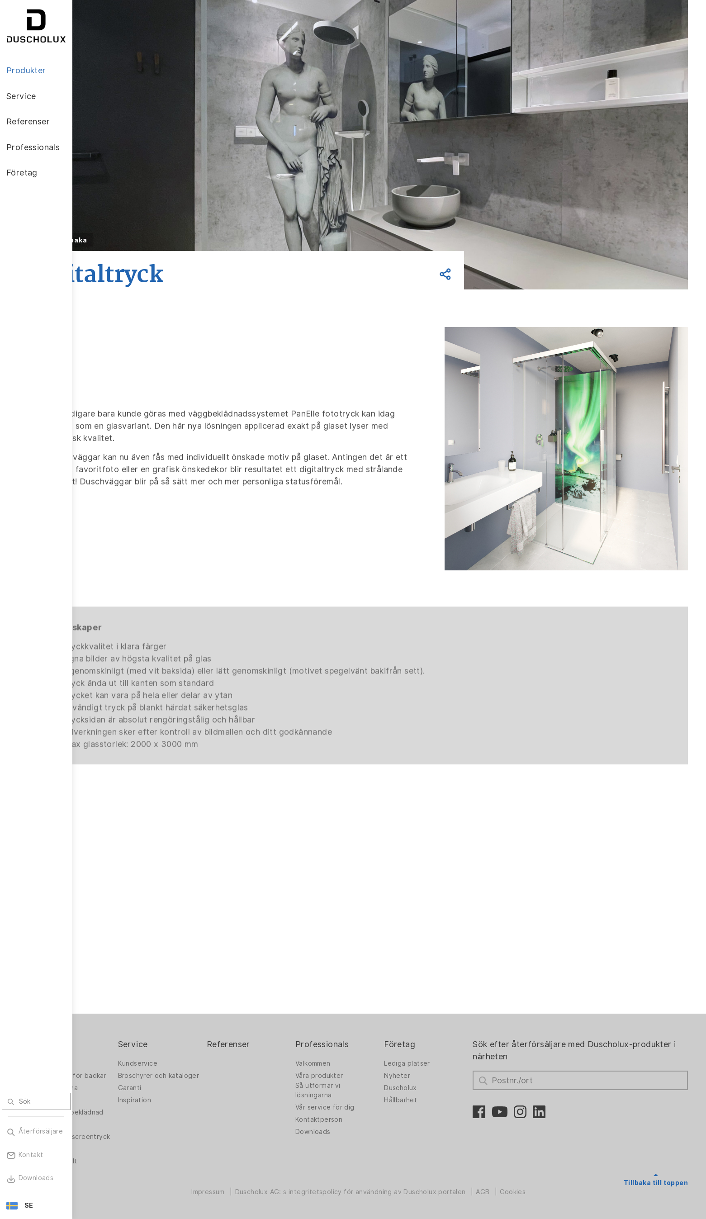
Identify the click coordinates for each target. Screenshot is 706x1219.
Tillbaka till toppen (656, 1158)
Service (186, 1020)
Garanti (182, 1070)
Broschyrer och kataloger (195, 1053)
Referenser (273, 1020)
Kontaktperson (355, 1094)
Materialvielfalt (114, 1158)
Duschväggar (111, 1038)
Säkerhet (104, 1145)
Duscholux (429, 1063)
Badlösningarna (114, 1070)
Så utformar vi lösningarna (354, 1065)
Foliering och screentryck (110, 1128)
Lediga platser (436, 1038)
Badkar (101, 1082)
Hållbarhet (429, 1075)
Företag (428, 1020)
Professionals (358, 1020)
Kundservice (190, 1038)
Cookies (543, 1189)
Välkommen (349, 1038)
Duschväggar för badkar (117, 1053)
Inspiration (187, 1082)
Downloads (349, 1106)
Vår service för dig (361, 1082)
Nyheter (426, 1050)
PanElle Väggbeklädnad (115, 1097)
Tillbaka (134, 240)
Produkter (110, 1020)
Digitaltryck (108, 1114)
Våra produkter (356, 1050)
